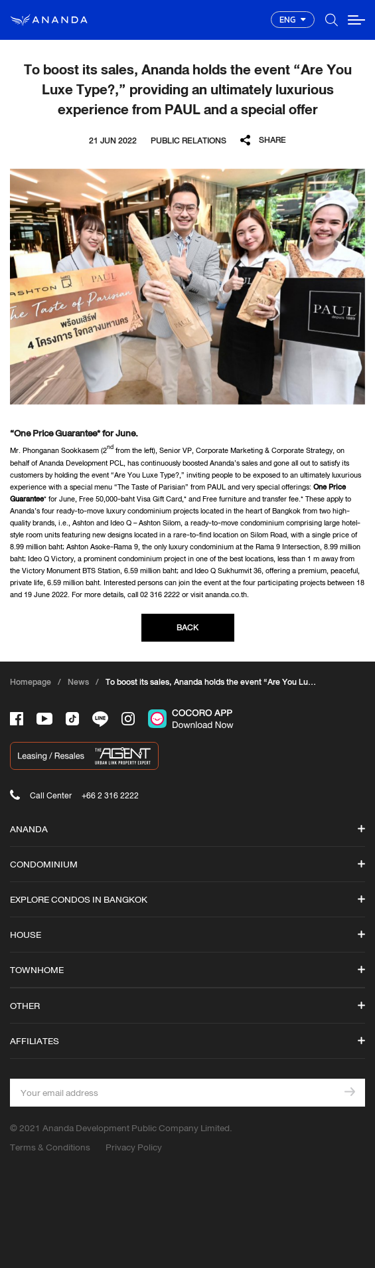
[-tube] (44, 719)
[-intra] (128, 718)
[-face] (16, 718)
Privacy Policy (134, 1147)
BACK (187, 627)
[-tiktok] (72, 718)
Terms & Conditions (50, 1147)
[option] (187, 287)
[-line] (100, 719)
